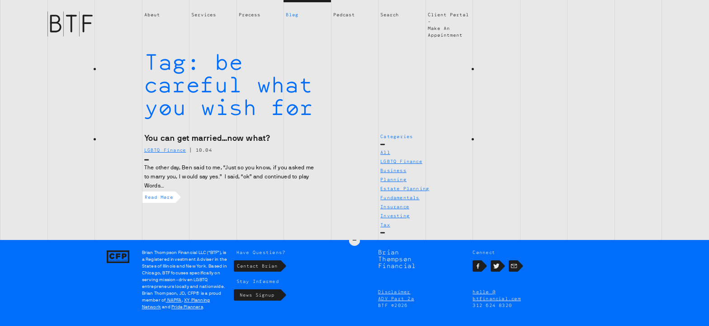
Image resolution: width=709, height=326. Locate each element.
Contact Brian (259, 266)
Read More (160, 197)
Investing (395, 215)
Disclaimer (394, 291)
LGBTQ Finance (401, 161)
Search (389, 14)
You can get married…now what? (207, 138)
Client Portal (448, 14)
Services (203, 14)
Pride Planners (187, 306)
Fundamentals (399, 197)
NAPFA (173, 299)
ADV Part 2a (396, 298)
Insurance (394, 206)
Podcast (344, 14)
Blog (292, 14)
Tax (385, 224)
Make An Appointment (445, 31)
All (385, 152)
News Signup (260, 295)
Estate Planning (404, 188)
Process (249, 14)
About (152, 14)
